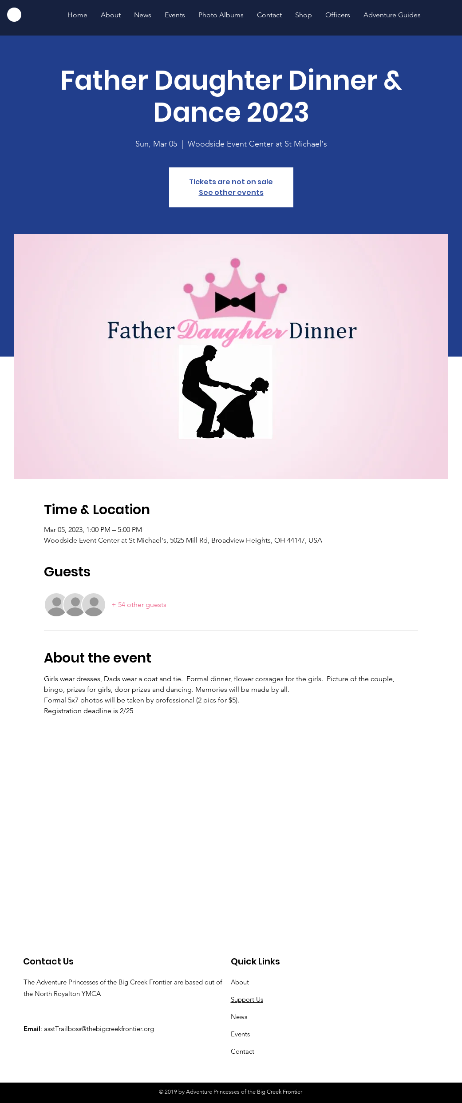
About (240, 982)
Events (240, 1034)
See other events (231, 192)
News (239, 1016)
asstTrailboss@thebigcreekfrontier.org (99, 1028)
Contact (242, 1051)
